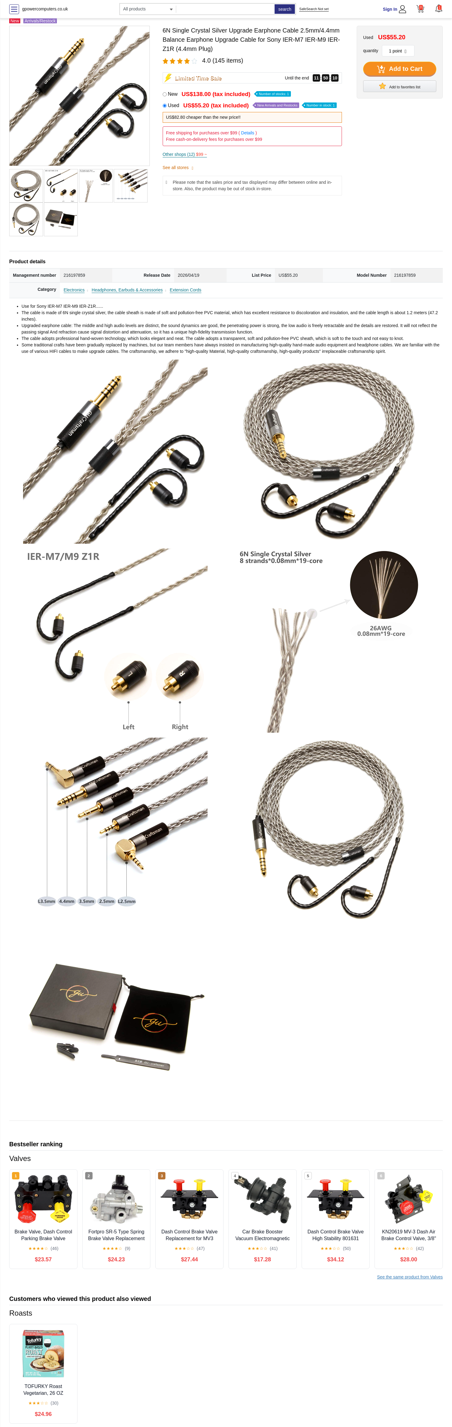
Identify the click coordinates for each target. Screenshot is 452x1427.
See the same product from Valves (410, 1277)
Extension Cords (185, 289)
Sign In (390, 9)
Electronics (74, 289)
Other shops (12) (185, 154)
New (229, 94)
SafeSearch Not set (313, 9)
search (284, 9)
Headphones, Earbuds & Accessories (127, 289)
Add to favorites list (399, 86)
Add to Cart (399, 69)
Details (247, 132)
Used (252, 105)
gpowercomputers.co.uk (45, 8)
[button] (439, 8)
